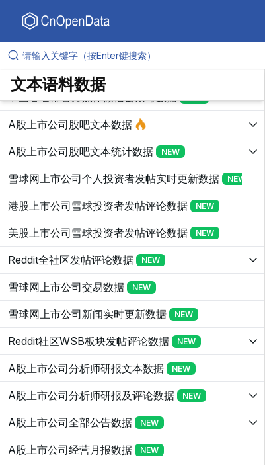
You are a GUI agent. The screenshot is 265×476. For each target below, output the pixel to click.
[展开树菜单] (132, 124)
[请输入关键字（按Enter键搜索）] (138, 55)
